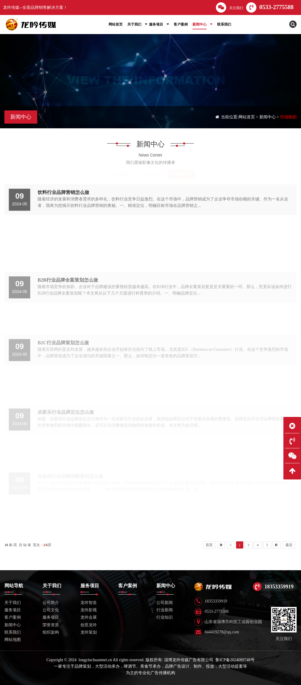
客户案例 (12, 617)
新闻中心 (267, 117)
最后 (288, 545)
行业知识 (288, 117)
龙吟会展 (88, 617)
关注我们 (229, 7)
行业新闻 (150, 174)
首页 (209, 545)
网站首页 (247, 117)
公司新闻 (119, 174)
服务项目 (51, 617)
